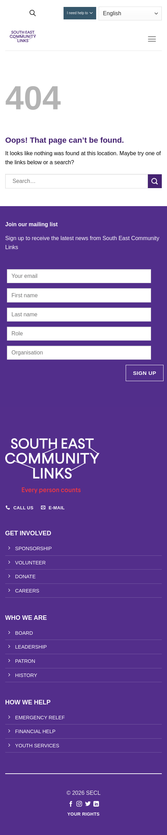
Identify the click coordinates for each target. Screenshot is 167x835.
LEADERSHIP (31, 647)
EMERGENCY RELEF (40, 717)
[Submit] (155, 181)
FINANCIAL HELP (35, 731)
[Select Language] (130, 13)
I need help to (80, 13)
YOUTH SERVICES (37, 745)
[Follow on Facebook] (71, 804)
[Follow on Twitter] (88, 804)
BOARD (24, 633)
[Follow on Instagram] (79, 804)
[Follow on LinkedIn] (96, 804)
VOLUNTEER (30, 562)
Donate (51, 13)
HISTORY (26, 675)
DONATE (25, 576)
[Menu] (152, 39)
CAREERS (27, 591)
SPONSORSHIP (33, 548)
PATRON (25, 661)
